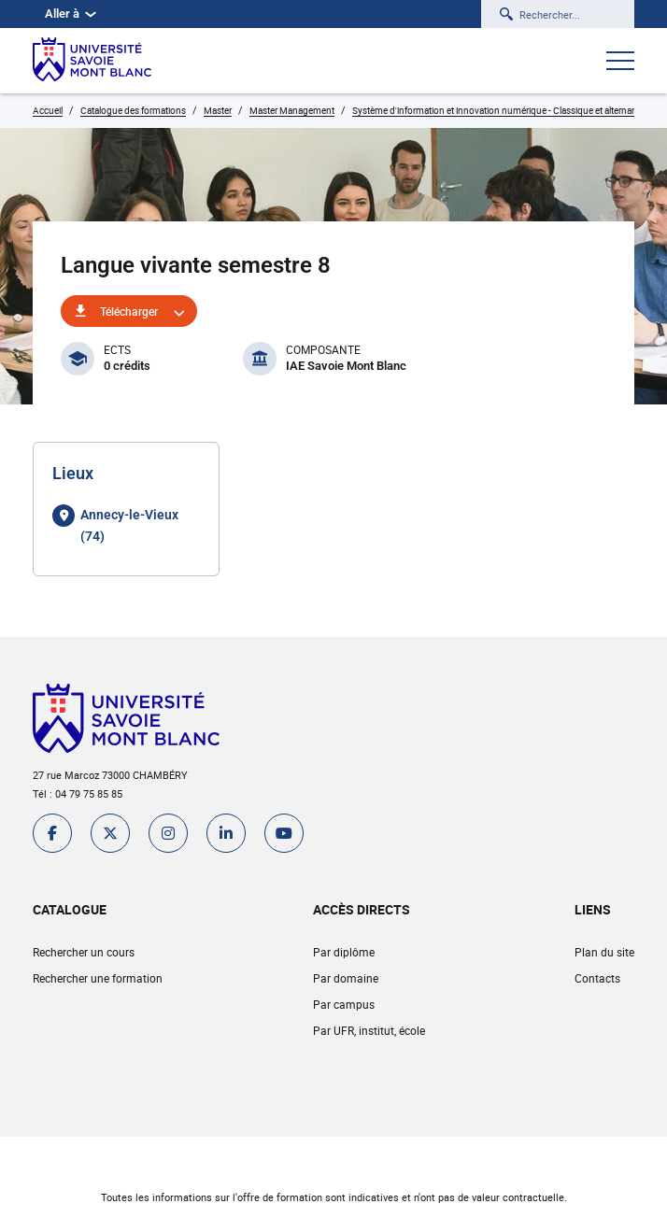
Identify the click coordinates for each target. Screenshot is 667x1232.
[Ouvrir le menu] (620, 62)
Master (218, 110)
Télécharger (129, 311)
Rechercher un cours (84, 951)
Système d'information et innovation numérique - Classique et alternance (499, 110)
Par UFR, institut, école (369, 1030)
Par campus (344, 1004)
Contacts (597, 977)
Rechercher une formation (98, 977)
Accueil (48, 110)
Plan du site (604, 951)
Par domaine (345, 977)
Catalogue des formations (133, 110)
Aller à (70, 14)
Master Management (291, 110)
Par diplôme (344, 951)
